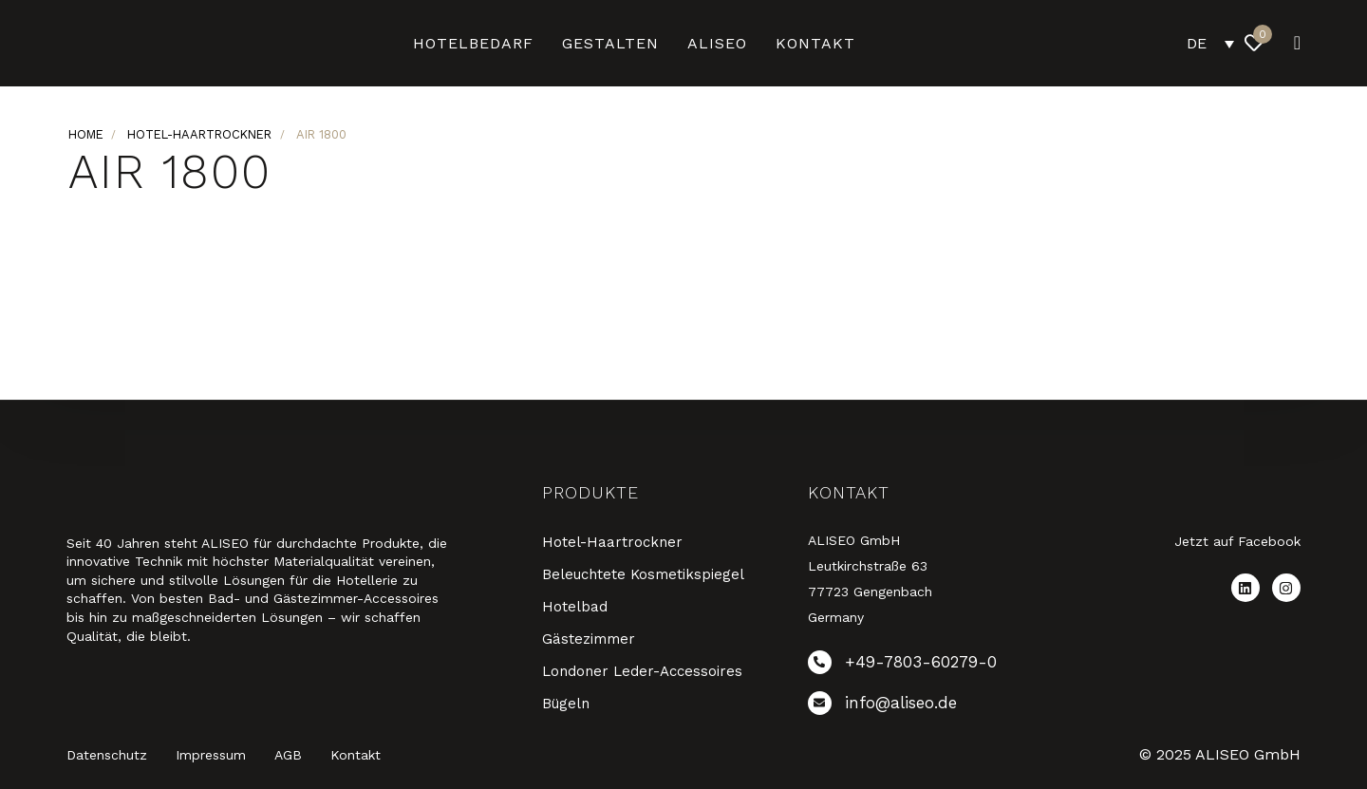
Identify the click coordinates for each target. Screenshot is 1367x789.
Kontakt (815, 43)
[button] (1292, 42)
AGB (288, 754)
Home (85, 134)
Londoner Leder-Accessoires (642, 671)
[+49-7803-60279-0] (926, 666)
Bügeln (566, 703)
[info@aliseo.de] (926, 707)
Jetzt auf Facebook (1237, 541)
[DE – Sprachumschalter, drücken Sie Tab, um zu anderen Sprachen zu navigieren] (1210, 43)
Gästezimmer (588, 639)
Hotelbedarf (473, 43)
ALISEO (717, 43)
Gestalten (610, 43)
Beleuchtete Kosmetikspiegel (643, 574)
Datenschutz (106, 754)
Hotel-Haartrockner (199, 134)
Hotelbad (575, 606)
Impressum (211, 754)
